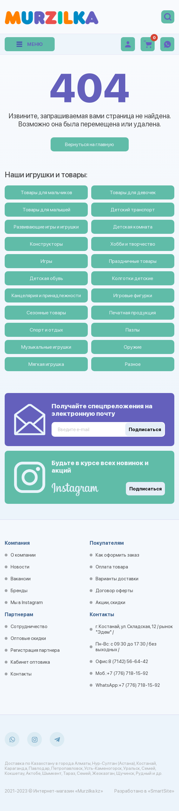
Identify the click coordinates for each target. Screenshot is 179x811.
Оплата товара (112, 567)
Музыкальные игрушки (46, 347)
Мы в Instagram (27, 602)
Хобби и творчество (132, 244)
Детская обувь (46, 278)
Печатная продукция (132, 313)
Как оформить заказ (117, 555)
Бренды (19, 590)
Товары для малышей (46, 210)
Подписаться (145, 489)
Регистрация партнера (35, 650)
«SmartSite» (161, 791)
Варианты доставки (117, 579)
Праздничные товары (133, 261)
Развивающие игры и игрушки (46, 227)
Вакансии (21, 579)
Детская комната (132, 227)
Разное (133, 364)
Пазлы (133, 330)
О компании (23, 555)
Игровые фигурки (132, 295)
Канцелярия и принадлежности (46, 295)
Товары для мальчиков (46, 192)
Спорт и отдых (46, 330)
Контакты (21, 674)
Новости (20, 567)
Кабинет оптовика (30, 662)
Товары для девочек (133, 192)
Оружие (133, 347)
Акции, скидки (110, 602)
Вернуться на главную (89, 144)
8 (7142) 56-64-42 (128, 661)
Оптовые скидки (28, 638)
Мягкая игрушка (46, 364)
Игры (46, 261)
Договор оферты (114, 590)
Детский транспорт (133, 210)
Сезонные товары (46, 313)
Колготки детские (132, 278)
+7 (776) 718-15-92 (127, 673)
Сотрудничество (29, 626)
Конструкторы (46, 244)
